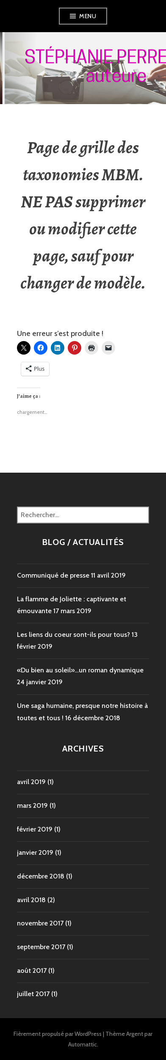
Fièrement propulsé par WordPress (58, 1034)
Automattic (82, 1044)
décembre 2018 (40, 876)
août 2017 (32, 970)
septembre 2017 (41, 947)
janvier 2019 (35, 852)
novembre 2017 (40, 923)
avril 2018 (31, 900)
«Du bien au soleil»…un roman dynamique (80, 670)
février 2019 (35, 829)
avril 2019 (31, 782)
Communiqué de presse (53, 575)
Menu (87, 16)
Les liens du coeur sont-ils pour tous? (73, 634)
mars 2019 (32, 805)
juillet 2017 (33, 994)
